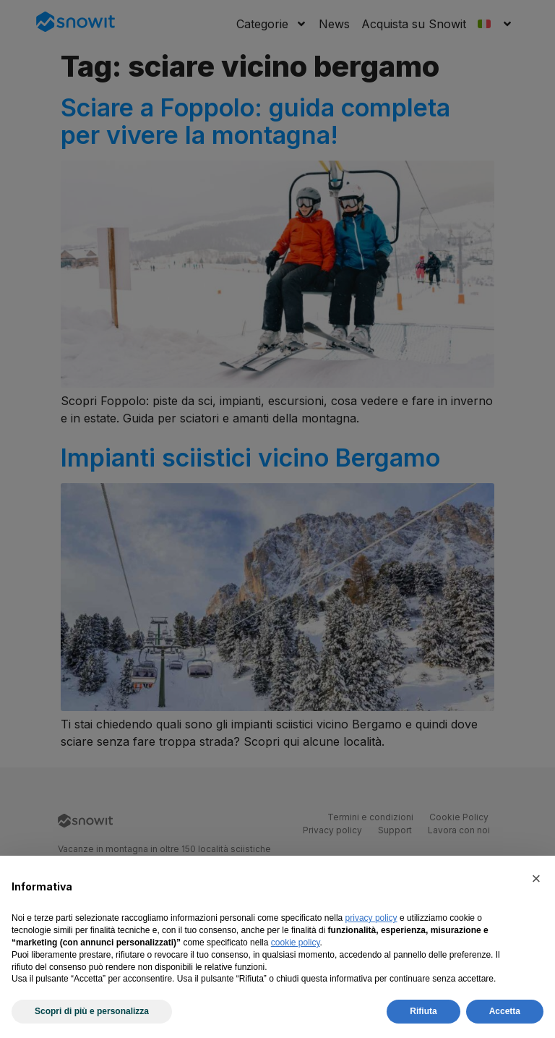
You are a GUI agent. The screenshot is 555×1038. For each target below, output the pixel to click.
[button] (536, 878)
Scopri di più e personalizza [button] (92, 1011)
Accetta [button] (504, 1011)
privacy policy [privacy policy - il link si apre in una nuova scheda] (371, 918)
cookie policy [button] (295, 942)
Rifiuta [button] (423, 1011)
